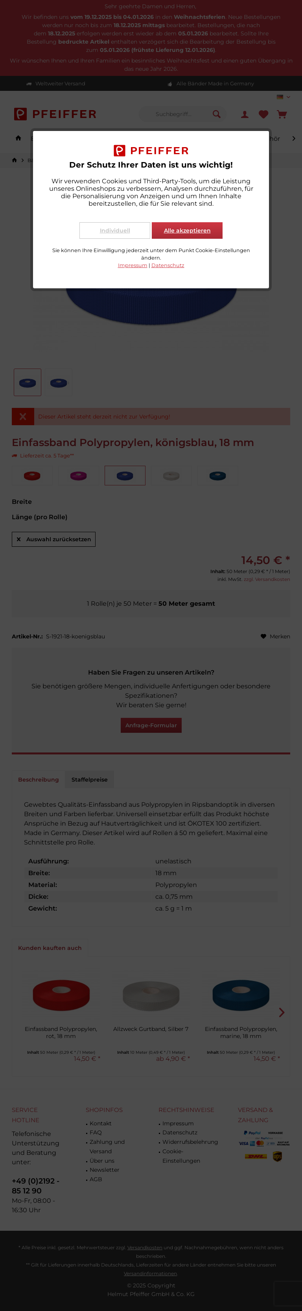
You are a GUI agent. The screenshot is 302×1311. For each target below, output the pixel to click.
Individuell (115, 230)
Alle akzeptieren (187, 230)
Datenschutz (167, 265)
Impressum (132, 265)
